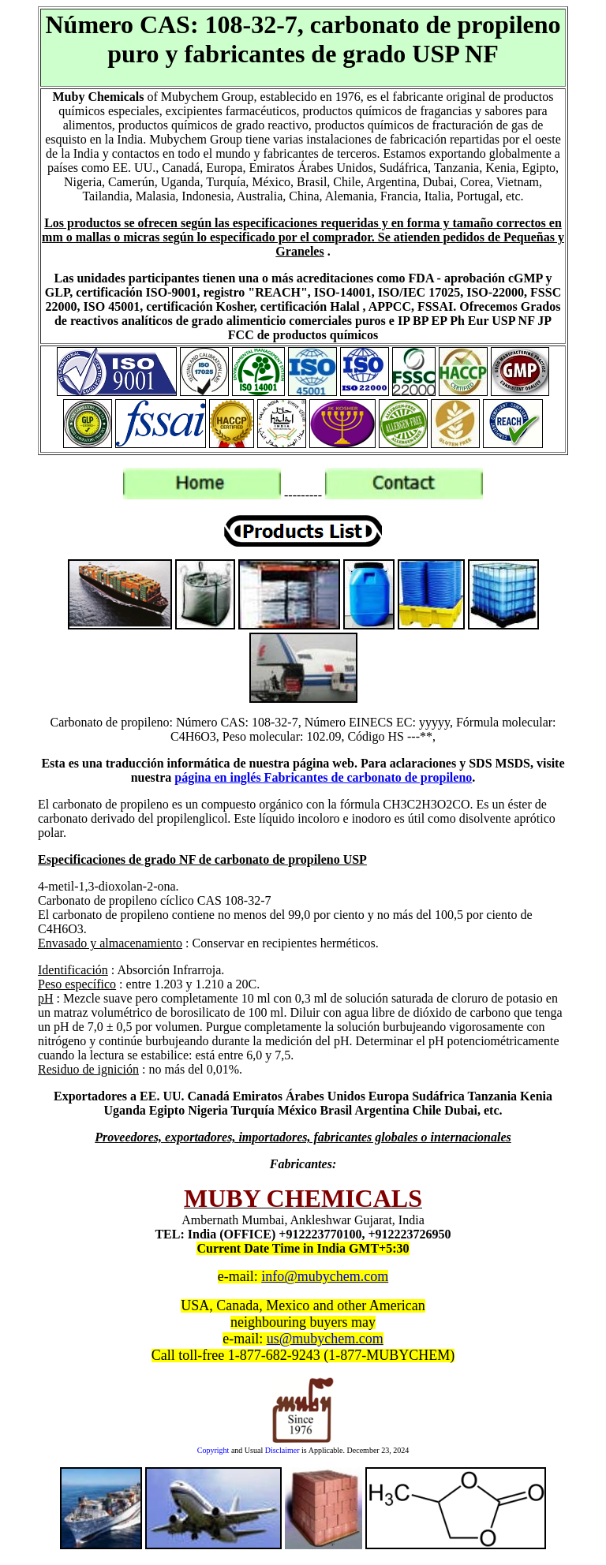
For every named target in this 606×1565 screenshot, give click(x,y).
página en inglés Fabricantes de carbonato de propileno (323, 777)
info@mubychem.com (324, 1276)
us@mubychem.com (325, 1338)
